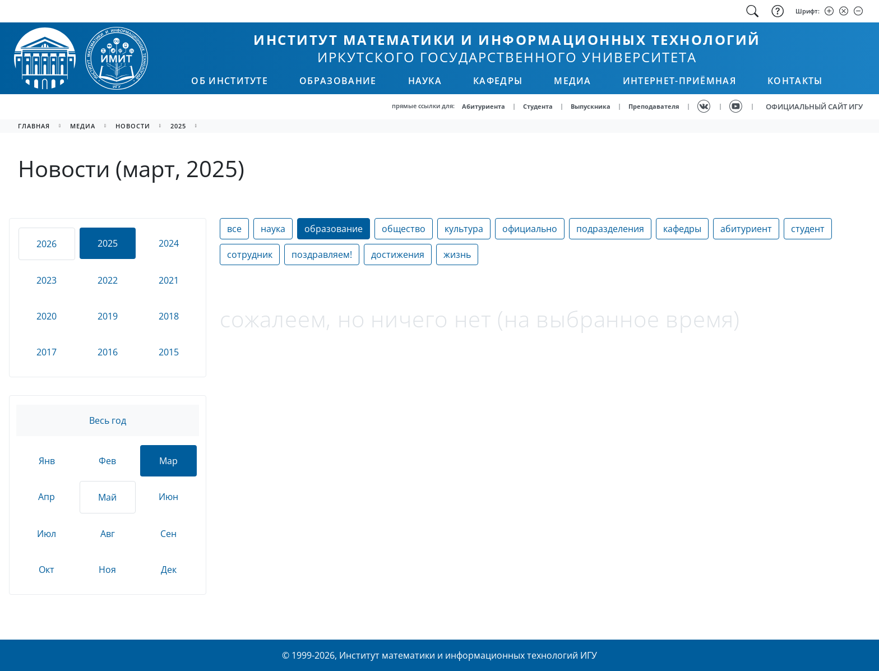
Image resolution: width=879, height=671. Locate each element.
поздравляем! (322, 254)
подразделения (610, 229)
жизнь (457, 254)
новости (132, 126)
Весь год (107, 420)
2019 (108, 316)
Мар (168, 461)
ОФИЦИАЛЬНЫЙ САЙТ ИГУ (814, 106)
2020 (46, 316)
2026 (46, 244)
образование (333, 229)
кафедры (682, 229)
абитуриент (746, 229)
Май (107, 497)
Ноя (107, 569)
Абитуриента (483, 106)
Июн (168, 496)
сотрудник (249, 254)
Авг (107, 533)
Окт (46, 569)
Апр (46, 496)
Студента (538, 106)
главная (34, 126)
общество (403, 229)
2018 (169, 316)
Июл (46, 533)
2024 (169, 243)
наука (273, 229)
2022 (108, 280)
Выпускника (590, 106)
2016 (108, 352)
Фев (107, 461)
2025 (178, 126)
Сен (168, 533)
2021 (169, 280)
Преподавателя (653, 106)
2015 (169, 352)
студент (808, 229)
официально (529, 229)
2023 (46, 280)
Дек (169, 569)
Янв (47, 461)
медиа (82, 126)
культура (464, 229)
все (234, 229)
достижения (397, 254)
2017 (46, 352)
